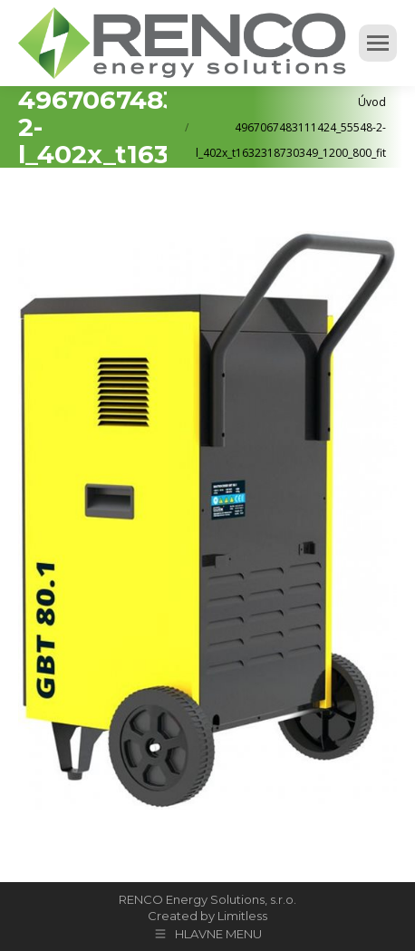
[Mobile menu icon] (378, 43)
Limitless (242, 915)
